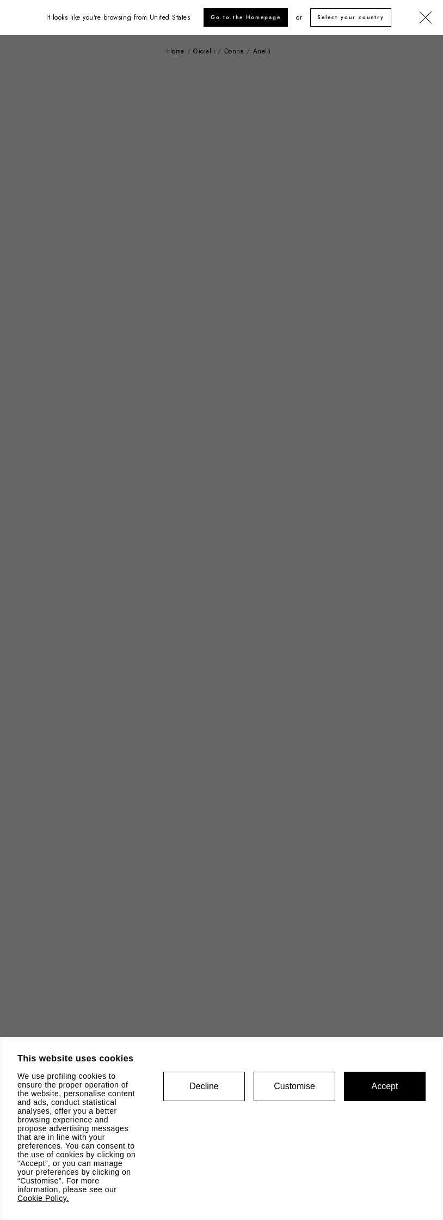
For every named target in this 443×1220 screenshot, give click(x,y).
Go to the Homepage (246, 17)
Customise (294, 1086)
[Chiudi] (425, 18)
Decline (203, 1086)
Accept (385, 1086)
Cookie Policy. (43, 1198)
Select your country (350, 17)
